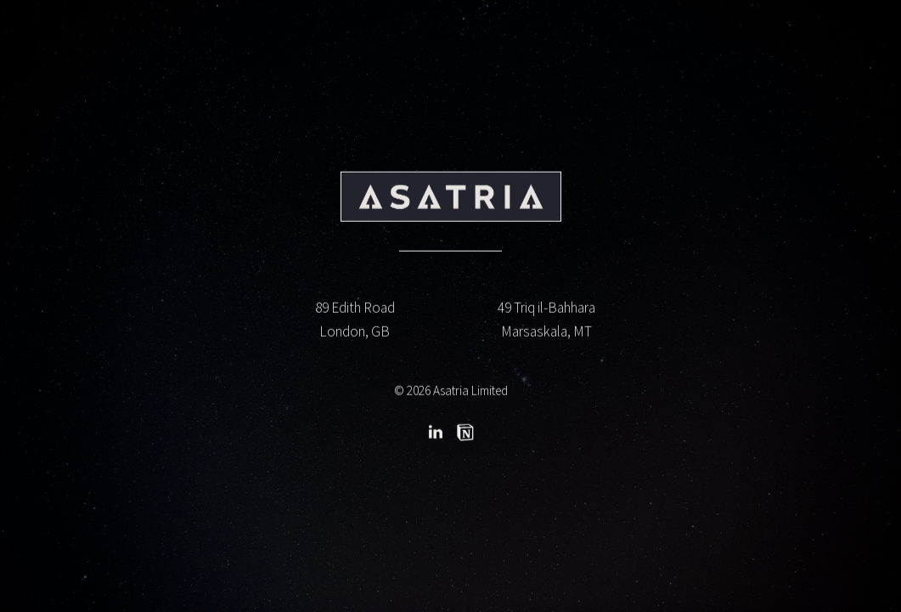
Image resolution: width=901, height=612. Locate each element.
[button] (435, 433)
